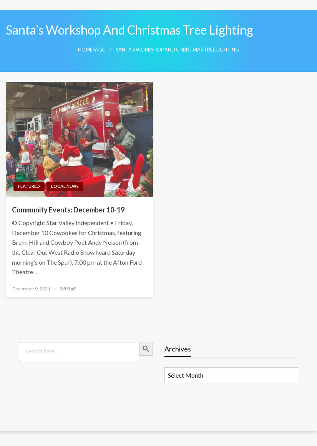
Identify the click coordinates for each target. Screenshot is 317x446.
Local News (65, 186)
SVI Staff (68, 289)
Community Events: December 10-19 (68, 210)
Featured (29, 186)
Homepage (91, 50)
